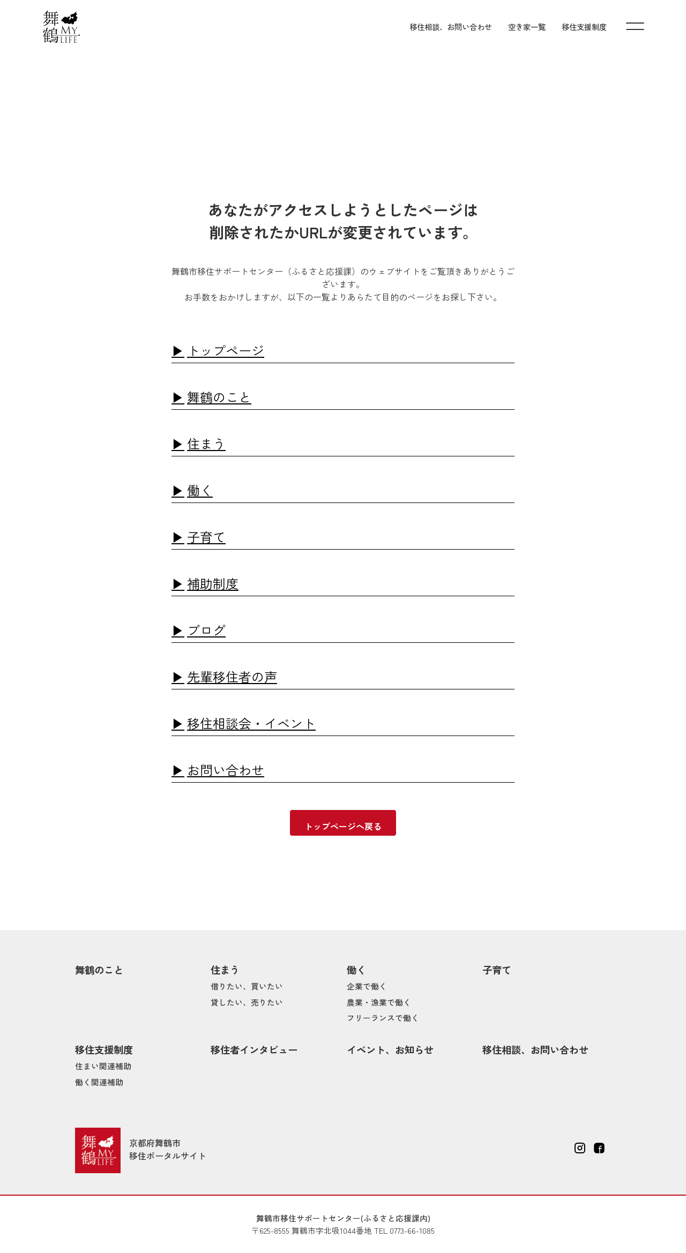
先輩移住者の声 (232, 676)
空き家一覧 (527, 26)
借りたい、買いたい (247, 986)
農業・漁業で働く (379, 1002)
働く (200, 490)
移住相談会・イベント (251, 723)
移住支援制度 (584, 26)
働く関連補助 (99, 1081)
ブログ (206, 629)
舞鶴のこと (219, 396)
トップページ (225, 350)
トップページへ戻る (343, 826)
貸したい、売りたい (247, 1002)
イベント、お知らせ (390, 1049)
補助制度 (212, 583)
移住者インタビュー (254, 1049)
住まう (206, 443)
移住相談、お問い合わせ (450, 26)
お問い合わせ (225, 769)
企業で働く (367, 986)
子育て (206, 536)
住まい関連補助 (103, 1065)
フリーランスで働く (383, 1017)
